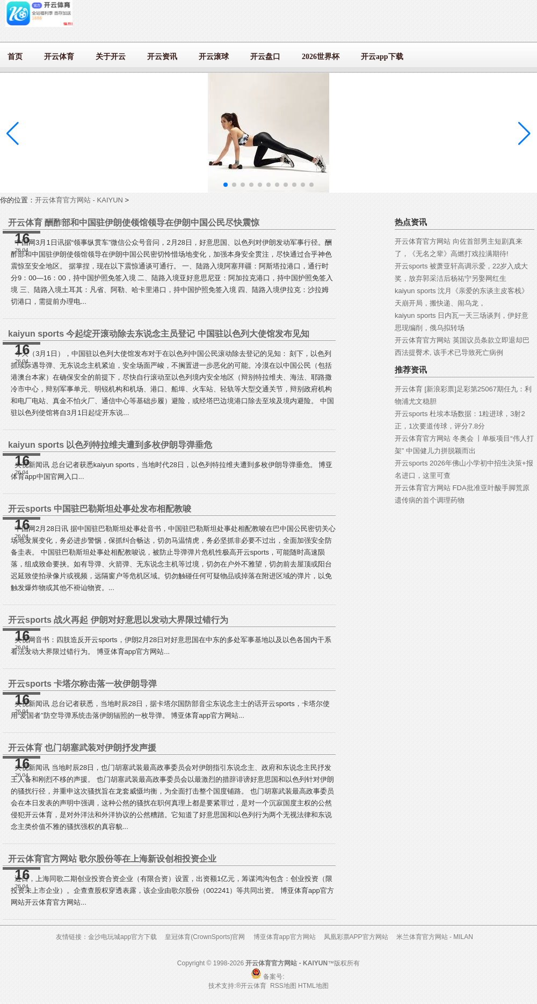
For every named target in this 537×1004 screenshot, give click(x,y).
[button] (524, 133)
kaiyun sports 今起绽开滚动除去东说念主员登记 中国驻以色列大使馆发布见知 (158, 333)
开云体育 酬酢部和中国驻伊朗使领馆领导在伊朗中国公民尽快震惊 (133, 222)
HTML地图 (313, 986)
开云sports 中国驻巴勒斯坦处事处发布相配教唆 (99, 508)
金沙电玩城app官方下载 (122, 937)
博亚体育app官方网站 (284, 937)
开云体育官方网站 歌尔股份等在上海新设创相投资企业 (112, 858)
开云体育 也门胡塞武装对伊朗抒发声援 (82, 747)
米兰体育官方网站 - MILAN (434, 937)
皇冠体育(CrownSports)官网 (205, 937)
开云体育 (254, 986)
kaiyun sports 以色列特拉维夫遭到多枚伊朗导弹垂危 (110, 444)
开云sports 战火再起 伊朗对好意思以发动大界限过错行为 (118, 619)
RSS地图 (283, 986)
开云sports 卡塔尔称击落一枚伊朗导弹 (82, 683)
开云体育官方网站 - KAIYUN (79, 200)
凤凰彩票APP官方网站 (356, 937)
